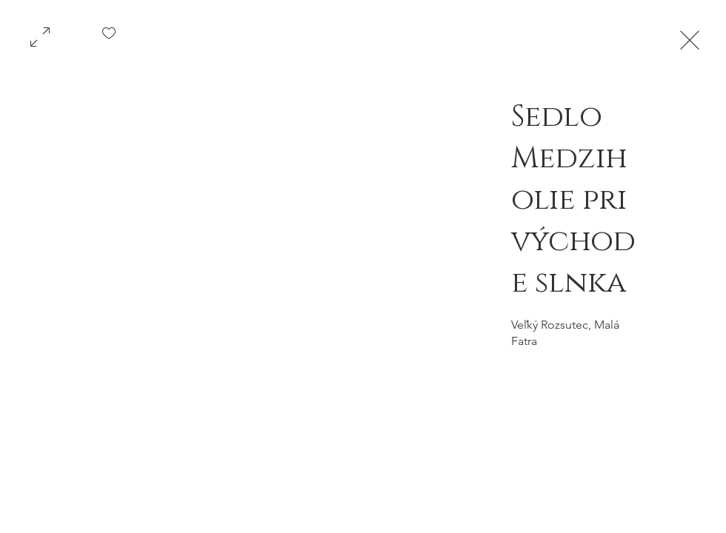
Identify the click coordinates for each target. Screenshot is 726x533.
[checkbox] (109, 38)
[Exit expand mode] (690, 38)
